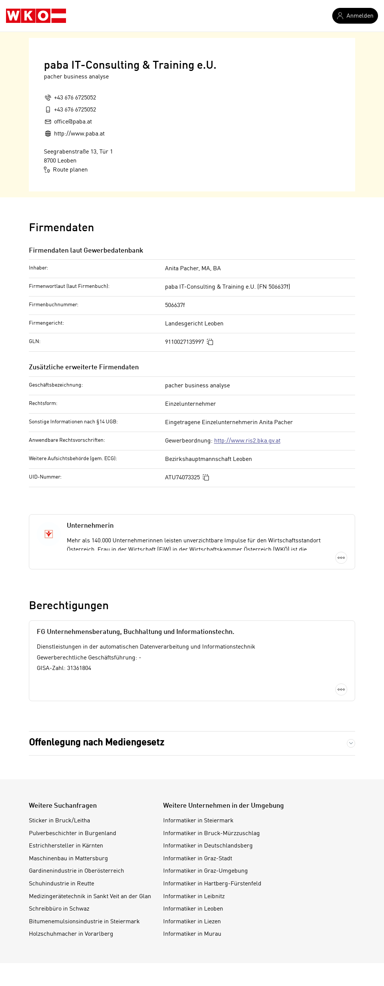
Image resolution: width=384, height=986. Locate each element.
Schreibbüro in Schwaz (59, 909)
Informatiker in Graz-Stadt (197, 859)
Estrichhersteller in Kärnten (66, 846)
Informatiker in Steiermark (198, 821)
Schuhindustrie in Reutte (61, 884)
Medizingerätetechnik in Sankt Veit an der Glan (90, 897)
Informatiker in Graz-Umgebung (205, 871)
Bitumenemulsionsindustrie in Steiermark (84, 922)
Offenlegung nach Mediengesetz (96, 743)
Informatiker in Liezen (192, 922)
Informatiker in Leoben (193, 909)
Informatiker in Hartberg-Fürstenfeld (212, 884)
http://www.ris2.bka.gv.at (247, 441)
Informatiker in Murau (192, 934)
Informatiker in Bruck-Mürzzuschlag (211, 834)
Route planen (66, 169)
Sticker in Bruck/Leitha (59, 821)
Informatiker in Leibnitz (194, 897)
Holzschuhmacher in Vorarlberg (71, 934)
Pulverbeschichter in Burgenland (72, 834)
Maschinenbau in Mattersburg (68, 859)
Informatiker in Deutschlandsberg (208, 846)
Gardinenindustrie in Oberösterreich (76, 871)
